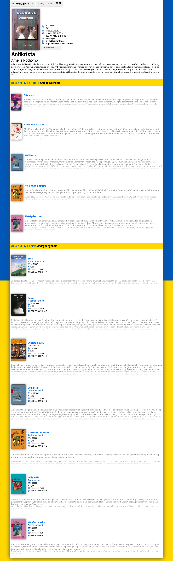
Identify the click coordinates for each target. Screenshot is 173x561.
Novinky (41, 3)
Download (51, 48)
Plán (50, 3)
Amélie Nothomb (50, 83)
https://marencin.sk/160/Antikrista (59, 44)
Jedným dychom (47, 246)
